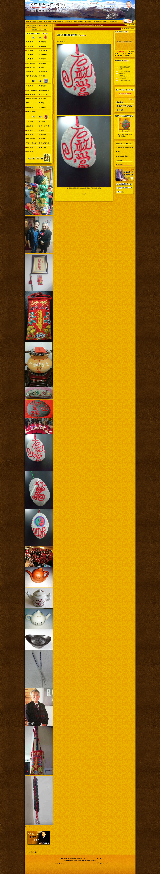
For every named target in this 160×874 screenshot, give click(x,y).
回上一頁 (27, 826)
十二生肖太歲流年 (124, 73)
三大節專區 (122, 80)
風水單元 (122, 77)
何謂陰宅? (122, 75)
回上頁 (84, 194)
